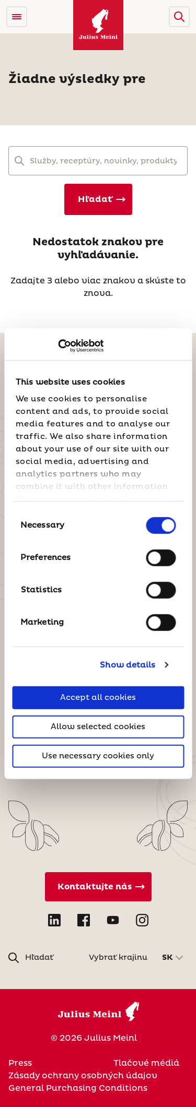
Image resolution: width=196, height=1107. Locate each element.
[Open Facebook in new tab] (83, 920)
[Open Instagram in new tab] (142, 920)
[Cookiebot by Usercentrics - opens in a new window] (57, 345)
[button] (179, 16)
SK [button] (167, 957)
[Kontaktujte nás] (98, 886)
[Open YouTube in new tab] (113, 920)
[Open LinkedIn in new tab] (54, 920)
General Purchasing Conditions (77, 1088)
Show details (127, 665)
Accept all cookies (98, 698)
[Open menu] (16, 16)
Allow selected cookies (98, 727)
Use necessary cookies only (98, 756)
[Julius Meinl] (98, 25)
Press (20, 1063)
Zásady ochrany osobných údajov (82, 1075)
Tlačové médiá (146, 1063)
